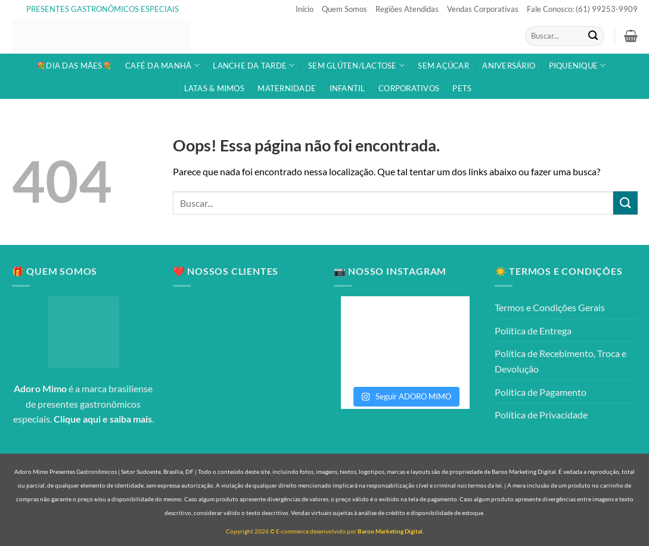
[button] (631, 36)
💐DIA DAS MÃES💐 (74, 65)
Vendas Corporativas (482, 9)
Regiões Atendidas (407, 9)
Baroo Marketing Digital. (391, 531)
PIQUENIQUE (577, 65)
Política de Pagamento (540, 392)
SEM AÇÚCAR (443, 65)
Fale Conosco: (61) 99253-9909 (582, 9)
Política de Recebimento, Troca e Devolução (560, 361)
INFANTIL (347, 88)
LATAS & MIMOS (214, 88)
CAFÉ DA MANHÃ (162, 65)
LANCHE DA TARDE (253, 65)
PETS (461, 88)
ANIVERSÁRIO (508, 65)
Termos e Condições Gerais (550, 307)
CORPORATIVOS (408, 88)
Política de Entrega (533, 330)
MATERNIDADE (286, 88)
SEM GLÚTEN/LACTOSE (356, 65)
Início (304, 9)
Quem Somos (344, 9)
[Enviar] (593, 36)
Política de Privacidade (541, 414)
